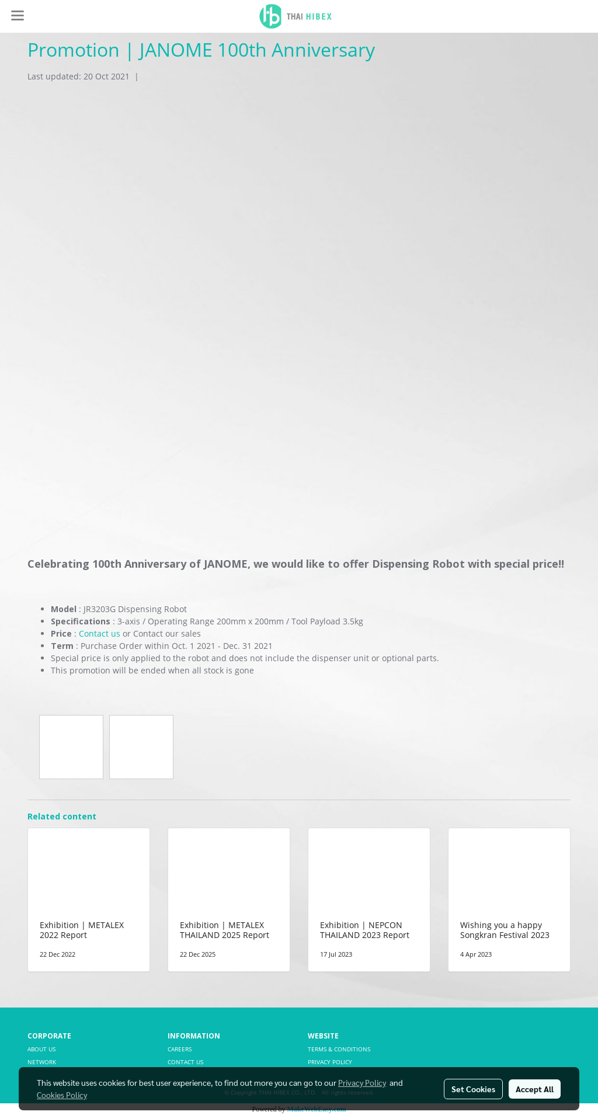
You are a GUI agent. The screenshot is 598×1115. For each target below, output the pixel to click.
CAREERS (180, 1049)
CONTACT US (185, 1062)
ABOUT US (41, 1049)
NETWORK (41, 1062)
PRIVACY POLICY (330, 1062)
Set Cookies (473, 1088)
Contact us (99, 633)
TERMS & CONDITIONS (339, 1049)
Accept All (535, 1088)
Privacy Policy (362, 1082)
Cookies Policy (62, 1094)
